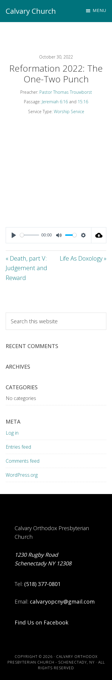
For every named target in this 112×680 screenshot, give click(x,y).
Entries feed (18, 447)
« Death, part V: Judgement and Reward (26, 268)
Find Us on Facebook (41, 622)
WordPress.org (22, 475)
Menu (99, 10)
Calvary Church (31, 11)
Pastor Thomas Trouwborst (65, 92)
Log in (12, 433)
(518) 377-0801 (42, 583)
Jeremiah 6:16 (55, 101)
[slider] (29, 235)
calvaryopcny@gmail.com (62, 601)
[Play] (14, 235)
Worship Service (69, 111)
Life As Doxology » (83, 258)
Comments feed (22, 461)
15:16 (83, 101)
